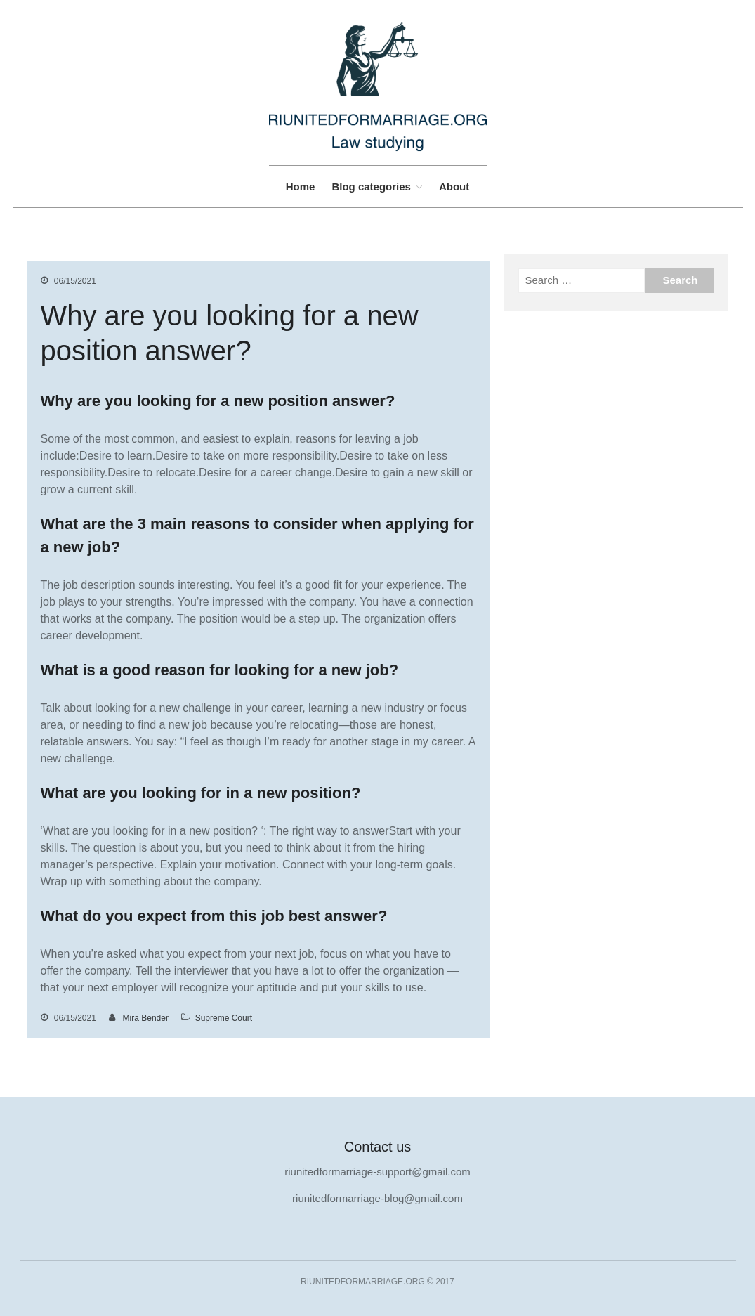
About (454, 187)
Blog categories (371, 187)
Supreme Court (223, 1018)
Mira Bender (146, 1018)
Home (300, 187)
